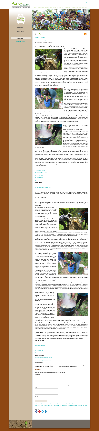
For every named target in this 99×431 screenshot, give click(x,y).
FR (87, 2)
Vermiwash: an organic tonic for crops (43, 187)
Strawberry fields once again (41, 172)
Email (36, 392)
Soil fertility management (47, 405)
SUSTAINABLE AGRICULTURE (79, 7)
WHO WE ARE (20, 27)
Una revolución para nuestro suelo (42, 343)
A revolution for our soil (40, 170)
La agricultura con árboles (40, 347)
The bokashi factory (39, 177)
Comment (37, 374)
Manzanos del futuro (39, 352)
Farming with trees (39, 175)
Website (36, 396)
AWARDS (61, 7)
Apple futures (38, 180)
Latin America (72, 403)
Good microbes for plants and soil (42, 184)
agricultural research (44, 403)
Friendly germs (40, 37)
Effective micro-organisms (62, 403)
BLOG (35, 7)
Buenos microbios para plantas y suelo (43, 357)
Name (36, 387)
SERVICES (41, 7)
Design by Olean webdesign (85, 429)
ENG (85, 2)
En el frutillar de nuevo (40, 345)
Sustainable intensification (68, 405)
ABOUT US (55, 7)
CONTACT (68, 7)
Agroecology (53, 403)
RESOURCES (48, 7)
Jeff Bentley (43, 40)
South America (57, 405)
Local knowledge (81, 403)
